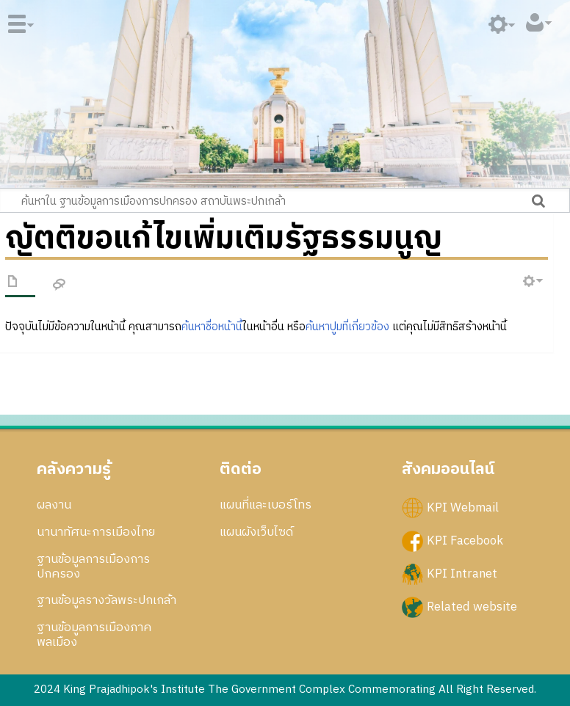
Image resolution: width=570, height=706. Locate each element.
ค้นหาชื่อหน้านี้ (211, 327)
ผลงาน (54, 505)
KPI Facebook (465, 541)
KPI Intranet (462, 574)
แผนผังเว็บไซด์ (256, 532)
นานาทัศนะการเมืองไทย (96, 532)
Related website (472, 607)
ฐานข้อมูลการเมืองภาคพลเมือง (94, 634)
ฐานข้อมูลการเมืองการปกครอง (93, 566)
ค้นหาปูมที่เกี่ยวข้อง (347, 327)
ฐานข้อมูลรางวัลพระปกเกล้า (106, 600)
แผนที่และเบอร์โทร (265, 505)
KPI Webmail (463, 508)
